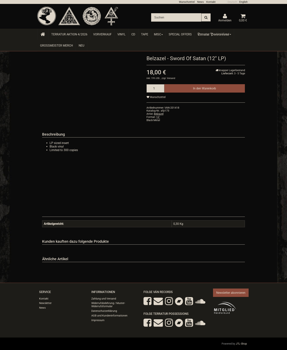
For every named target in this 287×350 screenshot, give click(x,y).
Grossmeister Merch (56, 45)
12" (158, 116)
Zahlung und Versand (103, 298)
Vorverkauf (102, 34)
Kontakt (211, 1)
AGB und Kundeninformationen (109, 315)
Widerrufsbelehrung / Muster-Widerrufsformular (108, 305)
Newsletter (45, 303)
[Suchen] (176, 17)
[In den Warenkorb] (204, 88)
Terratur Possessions (214, 34)
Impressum (97, 320)
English (243, 1)
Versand (171, 78)
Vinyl (121, 34)
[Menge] (155, 88)
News (200, 1)
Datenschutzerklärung (104, 310)
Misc (158, 34)
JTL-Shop (241, 343)
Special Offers (180, 34)
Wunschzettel (187, 1)
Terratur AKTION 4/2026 (69, 34)
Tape (144, 34)
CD (133, 34)
